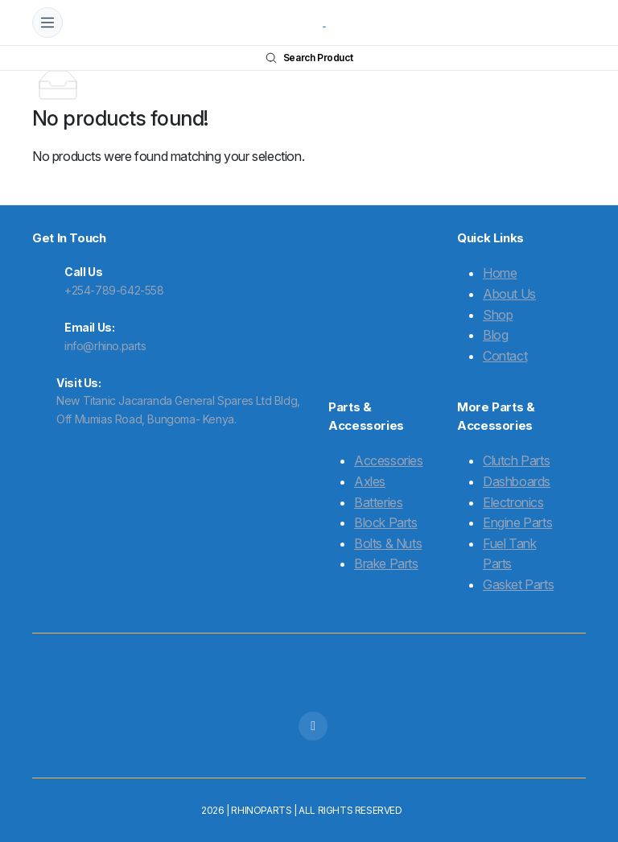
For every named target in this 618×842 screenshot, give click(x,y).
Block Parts (386, 522)
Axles (369, 481)
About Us (509, 294)
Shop (498, 315)
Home (500, 273)
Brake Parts (386, 563)
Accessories (388, 460)
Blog (495, 335)
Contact (505, 356)
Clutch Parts (516, 460)
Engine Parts (517, 522)
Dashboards (516, 481)
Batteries (378, 502)
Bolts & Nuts (388, 543)
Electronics (513, 502)
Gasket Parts (518, 584)
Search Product (309, 58)
